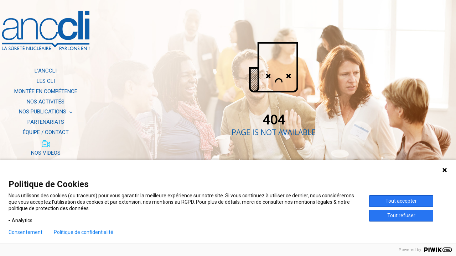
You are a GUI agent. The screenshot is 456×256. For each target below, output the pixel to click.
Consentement (25, 232)
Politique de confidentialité (83, 232)
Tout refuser (401, 215)
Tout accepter (401, 201)
